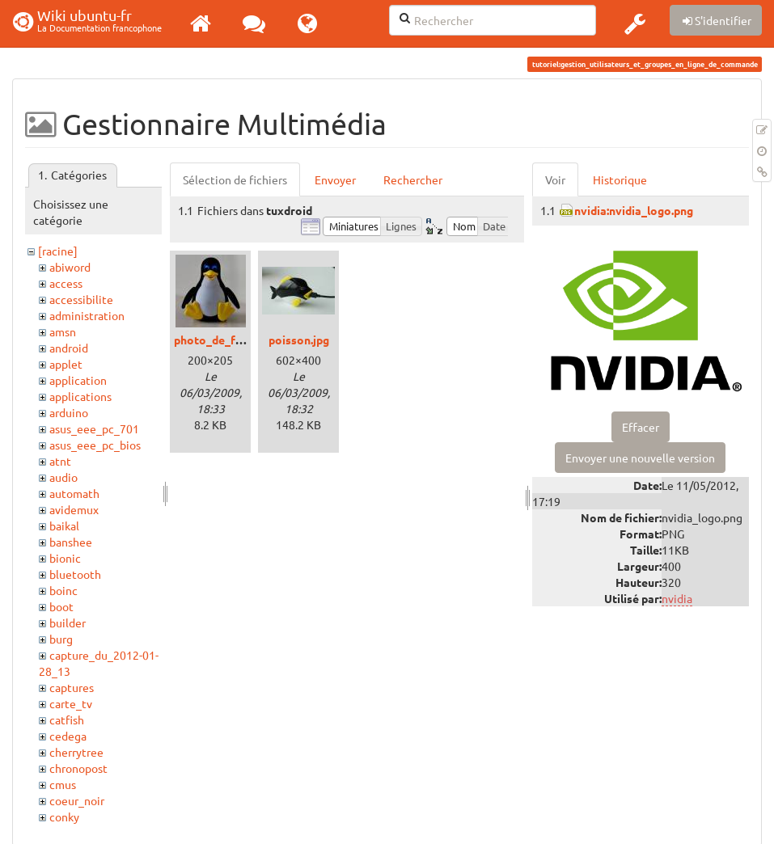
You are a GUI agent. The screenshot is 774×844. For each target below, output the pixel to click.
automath (74, 493)
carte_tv (70, 703)
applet (65, 364)
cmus (62, 784)
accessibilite (81, 299)
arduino (68, 412)
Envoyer (335, 179)
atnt (60, 461)
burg (61, 638)
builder (67, 622)
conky (64, 816)
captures (71, 687)
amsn (62, 331)
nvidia (677, 598)
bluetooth (75, 574)
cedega (68, 735)
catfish (66, 719)
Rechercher (412, 179)
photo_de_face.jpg (223, 339)
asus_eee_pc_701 (94, 428)
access (65, 283)
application (78, 380)
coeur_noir (76, 800)
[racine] (58, 250)
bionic (65, 558)
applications (80, 396)
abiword (70, 267)
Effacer (640, 427)
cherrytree (76, 752)
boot (61, 606)
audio (63, 477)
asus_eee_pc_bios (95, 444)
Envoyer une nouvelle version (640, 457)
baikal (64, 525)
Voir (555, 179)
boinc (63, 590)
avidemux (74, 509)
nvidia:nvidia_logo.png (633, 210)
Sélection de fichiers (235, 179)
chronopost (78, 768)
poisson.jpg (299, 339)
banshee (70, 541)
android (68, 347)
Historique (620, 179)
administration (87, 315)
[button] (635, 23)
